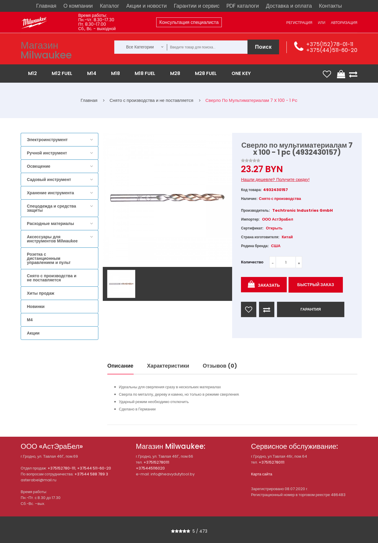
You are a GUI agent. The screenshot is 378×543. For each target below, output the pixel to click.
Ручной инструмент (47, 153)
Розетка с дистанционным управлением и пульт (49, 258)
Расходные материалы (50, 223)
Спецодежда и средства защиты (51, 208)
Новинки (36, 306)
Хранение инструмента (50, 192)
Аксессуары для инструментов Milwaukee (52, 238)
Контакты (330, 5)
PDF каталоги (243, 5)
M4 (29, 319)
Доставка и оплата (289, 5)
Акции (33, 333)
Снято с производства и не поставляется (51, 277)
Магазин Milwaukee (46, 50)
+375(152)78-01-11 (329, 44)
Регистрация (299, 22)
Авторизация (344, 22)
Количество (252, 262)
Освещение (38, 166)
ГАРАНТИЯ (310, 309)
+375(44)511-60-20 (331, 50)
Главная (46, 5)
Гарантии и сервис (197, 5)
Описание (120, 365)
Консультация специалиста (189, 22)
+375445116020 (150, 468)
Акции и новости (146, 5)
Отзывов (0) (220, 365)
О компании (78, 5)
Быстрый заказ (315, 285)
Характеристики (168, 365)
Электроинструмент (47, 139)
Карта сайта (261, 474)
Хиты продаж (40, 293)
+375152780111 (156, 462)
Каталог (109, 5)
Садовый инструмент (49, 179)
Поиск (263, 46)
